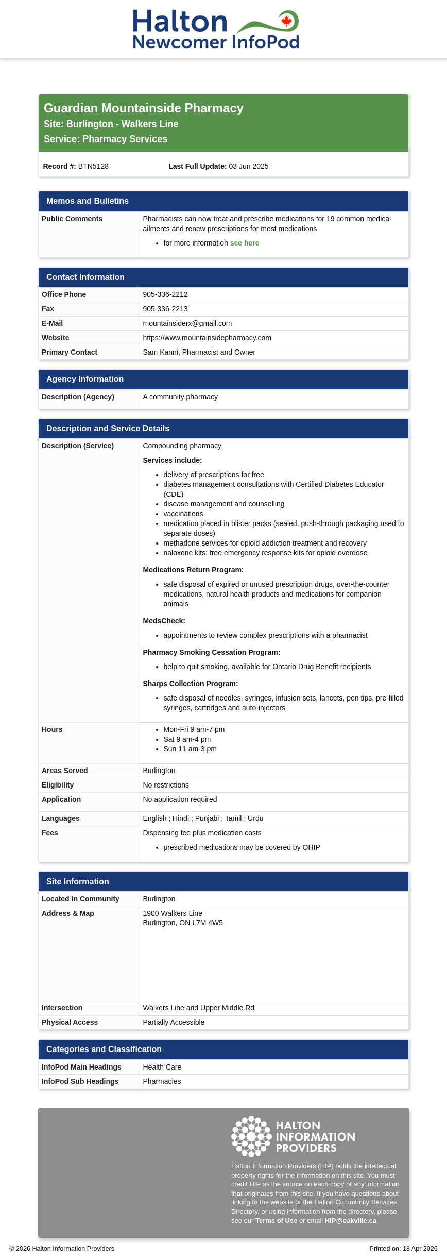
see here (245, 243)
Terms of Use (276, 1220)
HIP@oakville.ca (350, 1220)
